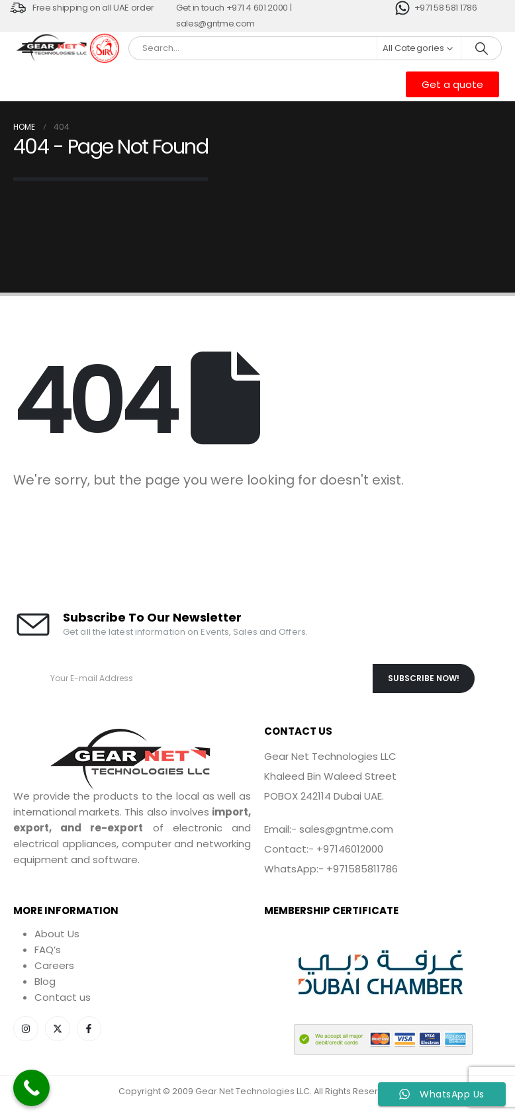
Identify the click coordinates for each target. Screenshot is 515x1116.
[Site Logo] (52, 48)
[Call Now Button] (31, 1088)
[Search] (481, 48)
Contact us (62, 997)
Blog (45, 981)
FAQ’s (47, 949)
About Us (56, 934)
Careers (54, 965)
